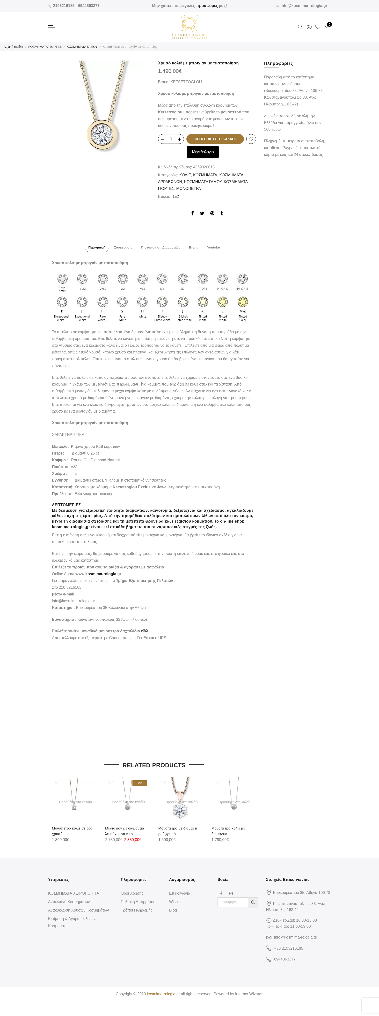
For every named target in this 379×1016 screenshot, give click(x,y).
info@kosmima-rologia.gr (295, 953)
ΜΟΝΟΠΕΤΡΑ (188, 201)
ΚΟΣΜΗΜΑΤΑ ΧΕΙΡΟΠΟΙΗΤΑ (73, 909)
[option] (101, 109)
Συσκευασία (118, 259)
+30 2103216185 (288, 964)
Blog (173, 926)
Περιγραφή (87, 259)
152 (176, 209)
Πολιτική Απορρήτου (138, 918)
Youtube (223, 259)
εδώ (144, 641)
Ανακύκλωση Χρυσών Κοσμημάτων (78, 926)
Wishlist (175, 918)
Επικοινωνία (179, 909)
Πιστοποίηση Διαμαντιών (161, 259)
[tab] (88, 259)
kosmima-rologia (100, 584)
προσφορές (207, 6)
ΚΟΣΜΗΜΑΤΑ (205, 188)
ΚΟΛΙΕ (185, 188)
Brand (199, 259)
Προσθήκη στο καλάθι (217, 138)
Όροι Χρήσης (132, 909)
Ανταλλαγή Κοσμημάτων (69, 918)
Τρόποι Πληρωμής (137, 926)
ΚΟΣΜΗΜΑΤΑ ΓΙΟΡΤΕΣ (45, 46)
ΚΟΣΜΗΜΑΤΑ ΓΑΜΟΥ (82, 46)
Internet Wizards (249, 1009)
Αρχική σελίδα (13, 46)
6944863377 (285, 975)
